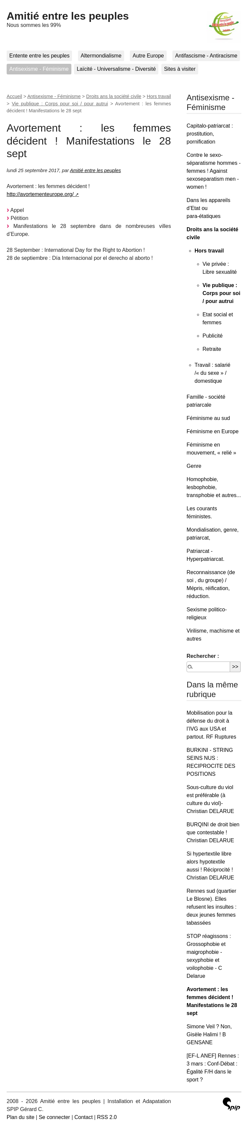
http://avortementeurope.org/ (40, 194)
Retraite (212, 349)
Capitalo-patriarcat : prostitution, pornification (210, 134)
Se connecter (54, 1117)
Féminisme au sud (208, 418)
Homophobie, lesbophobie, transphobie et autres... (214, 487)
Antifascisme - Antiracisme (206, 55)
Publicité (212, 336)
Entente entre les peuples (39, 55)
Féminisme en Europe (213, 431)
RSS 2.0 (107, 1117)
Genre (194, 466)
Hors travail (159, 96)
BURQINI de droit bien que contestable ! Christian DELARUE (213, 832)
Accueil (14, 96)
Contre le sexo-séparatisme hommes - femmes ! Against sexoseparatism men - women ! (214, 171)
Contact (83, 1117)
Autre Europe (148, 55)
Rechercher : (203, 656)
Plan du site (21, 1117)
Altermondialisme (101, 55)
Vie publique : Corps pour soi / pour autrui (60, 103)
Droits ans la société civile (113, 96)
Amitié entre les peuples (68, 16)
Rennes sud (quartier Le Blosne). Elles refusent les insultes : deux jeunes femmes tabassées (211, 907)
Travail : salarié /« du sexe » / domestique (212, 373)
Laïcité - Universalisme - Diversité (116, 69)
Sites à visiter (180, 69)
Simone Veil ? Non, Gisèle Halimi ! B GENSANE (209, 1034)
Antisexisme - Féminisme (39, 69)
